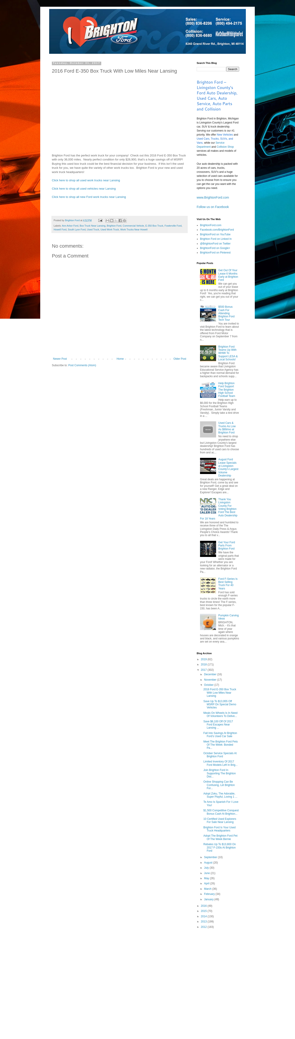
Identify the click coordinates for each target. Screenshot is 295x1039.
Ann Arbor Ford (70, 225)
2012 (204, 927)
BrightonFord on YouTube (215, 234)
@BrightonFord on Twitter (215, 243)
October (209, 684)
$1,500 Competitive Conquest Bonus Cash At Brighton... (221, 812)
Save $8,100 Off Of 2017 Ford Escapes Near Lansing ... (218, 724)
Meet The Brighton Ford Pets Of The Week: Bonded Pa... (220, 745)
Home (120, 358)
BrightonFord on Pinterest (215, 252)
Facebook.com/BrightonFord (217, 229)
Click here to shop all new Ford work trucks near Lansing (89, 197)
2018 (204, 664)
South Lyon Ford (77, 229)
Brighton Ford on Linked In (216, 238)
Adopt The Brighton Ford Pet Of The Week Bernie (220, 837)
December (210, 674)
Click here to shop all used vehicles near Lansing (84, 188)
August (208, 862)
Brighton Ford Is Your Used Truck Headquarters (219, 829)
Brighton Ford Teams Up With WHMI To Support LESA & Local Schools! (228, 353)
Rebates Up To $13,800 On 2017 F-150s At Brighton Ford (219, 847)
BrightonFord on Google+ (215, 248)
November (210, 679)
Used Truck (93, 229)
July (207, 867)
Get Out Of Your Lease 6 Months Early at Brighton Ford (228, 275)
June (207, 873)
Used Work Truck (110, 229)
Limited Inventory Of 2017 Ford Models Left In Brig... (220, 763)
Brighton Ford (114, 225)
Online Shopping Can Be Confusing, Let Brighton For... (219, 785)
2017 (204, 669)
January (209, 899)
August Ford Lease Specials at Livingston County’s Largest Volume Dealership (228, 467)
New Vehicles (225, 134)
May (207, 878)
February (209, 894)
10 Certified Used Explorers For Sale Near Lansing (219, 820)
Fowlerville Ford (172, 225)
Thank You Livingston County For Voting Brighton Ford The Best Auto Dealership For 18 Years (218, 509)
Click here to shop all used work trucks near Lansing (86, 180)
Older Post (179, 358)
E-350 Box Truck (154, 225)
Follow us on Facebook (213, 207)
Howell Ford (60, 229)
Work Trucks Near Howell (134, 229)
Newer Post (60, 358)
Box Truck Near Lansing (92, 225)
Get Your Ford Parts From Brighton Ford (226, 545)
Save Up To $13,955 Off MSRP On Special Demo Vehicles (219, 704)
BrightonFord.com (210, 225)
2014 (204, 916)
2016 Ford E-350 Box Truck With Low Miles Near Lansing (219, 692)
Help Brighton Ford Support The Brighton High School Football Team (226, 390)
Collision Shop (225, 146)
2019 (204, 659)
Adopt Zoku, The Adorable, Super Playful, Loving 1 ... (220, 795)
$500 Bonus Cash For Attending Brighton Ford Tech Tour (226, 313)
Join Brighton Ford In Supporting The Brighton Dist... (219, 773)
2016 (204, 905)
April (207, 883)
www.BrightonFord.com (213, 197)
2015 (204, 911)
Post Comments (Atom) (82, 365)
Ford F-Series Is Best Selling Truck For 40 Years (228, 583)
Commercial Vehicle (133, 225)
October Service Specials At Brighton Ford (220, 755)
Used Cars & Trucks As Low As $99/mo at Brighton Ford (227, 427)
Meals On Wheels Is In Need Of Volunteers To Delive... (220, 714)
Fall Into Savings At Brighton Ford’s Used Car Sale (220, 735)
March (208, 888)
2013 (204, 921)
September (211, 857)
